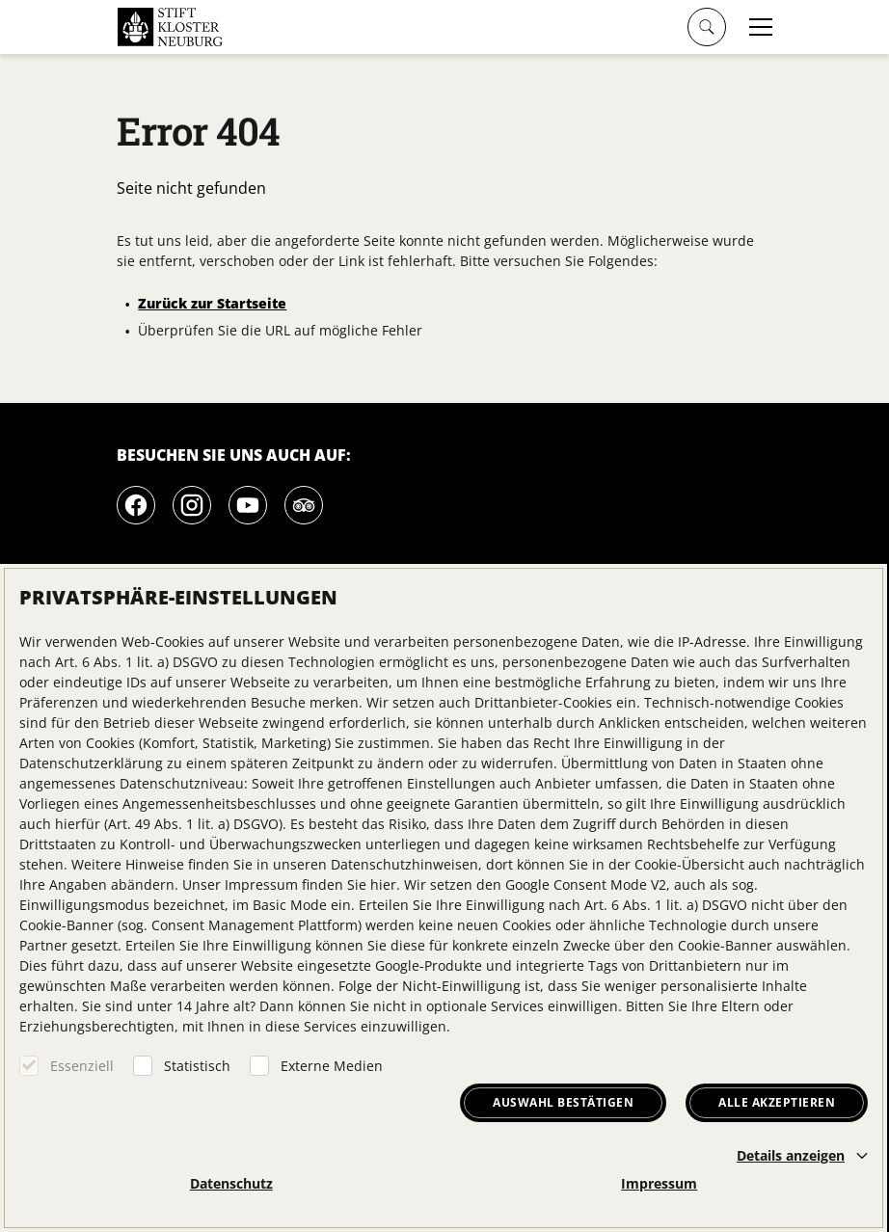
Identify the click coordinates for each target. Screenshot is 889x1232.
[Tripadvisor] (303, 505)
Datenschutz (231, 1183)
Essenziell (82, 1066)
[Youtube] (248, 505)
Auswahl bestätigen (563, 1102)
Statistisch (197, 1066)
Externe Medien (332, 1066)
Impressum (659, 1183)
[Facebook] (136, 505)
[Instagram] (192, 505)
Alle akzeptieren (776, 1102)
